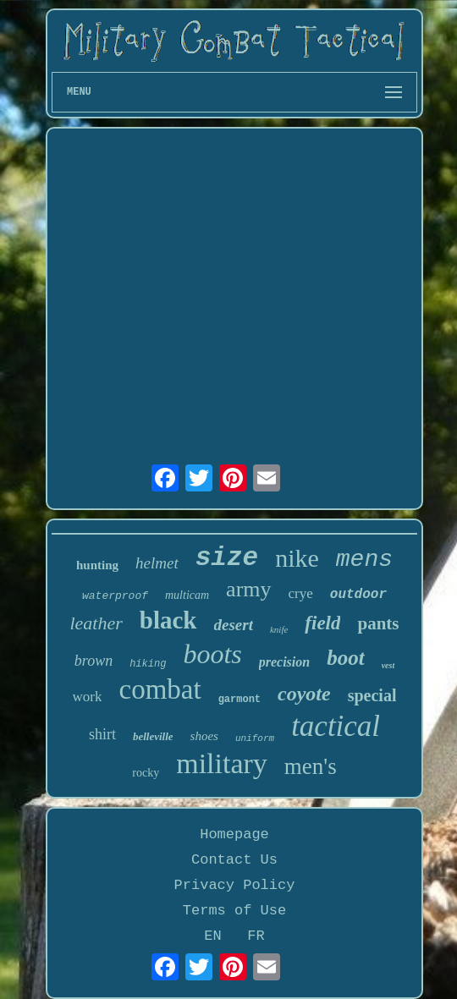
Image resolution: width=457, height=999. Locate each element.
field (322, 623)
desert (233, 625)
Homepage (234, 834)
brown (93, 660)
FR (255, 936)
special (372, 695)
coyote (304, 694)
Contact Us (234, 860)
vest (388, 665)
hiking (147, 664)
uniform (254, 738)
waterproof (115, 596)
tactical (335, 726)
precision (284, 662)
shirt (102, 734)
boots (212, 654)
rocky (145, 772)
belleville (153, 736)
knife (279, 629)
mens (364, 559)
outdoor (358, 594)
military (221, 763)
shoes (204, 736)
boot (345, 657)
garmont (239, 699)
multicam (187, 595)
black (168, 620)
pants (378, 623)
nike (297, 558)
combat (159, 689)
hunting (97, 565)
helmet (157, 563)
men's (310, 766)
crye (301, 593)
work (87, 697)
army (248, 589)
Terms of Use (234, 911)
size (226, 558)
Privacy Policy (234, 885)
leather (95, 623)
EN (212, 936)
